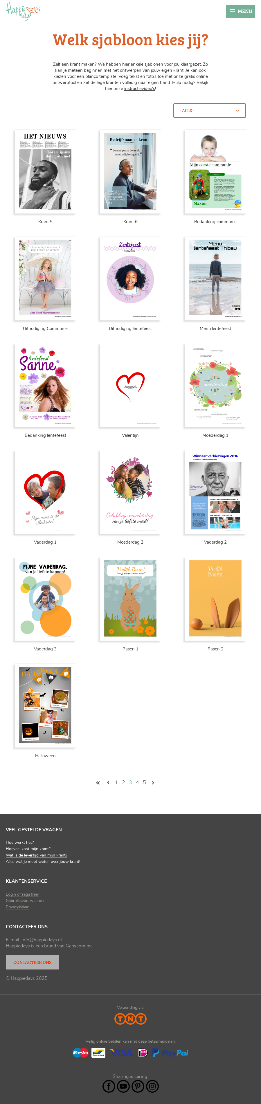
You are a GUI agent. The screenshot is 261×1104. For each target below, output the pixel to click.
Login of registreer (22, 894)
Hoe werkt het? (20, 843)
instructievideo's (139, 89)
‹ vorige (108, 782)
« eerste (98, 782)
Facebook (108, 1086)
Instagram (152, 1086)
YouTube (123, 1086)
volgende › (153, 782)
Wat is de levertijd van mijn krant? (36, 855)
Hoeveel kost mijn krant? (28, 849)
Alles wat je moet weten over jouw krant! (43, 862)
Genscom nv (78, 946)
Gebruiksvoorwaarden (26, 901)
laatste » (163, 782)
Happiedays (23, 11)
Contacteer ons (32, 962)
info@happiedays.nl (41, 940)
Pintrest (138, 1086)
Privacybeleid (17, 907)
